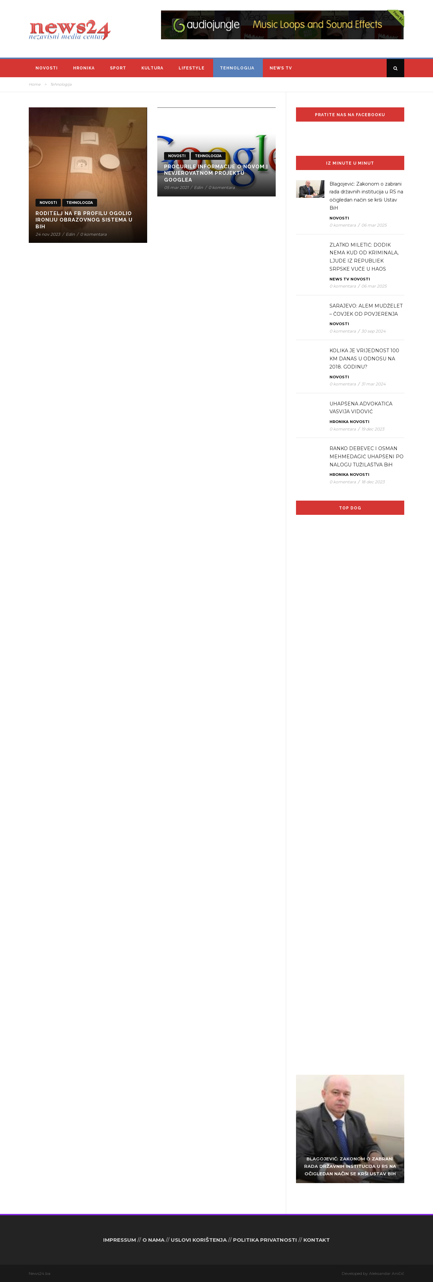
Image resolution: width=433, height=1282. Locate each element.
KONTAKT (316, 1240)
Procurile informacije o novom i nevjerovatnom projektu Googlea (216, 173)
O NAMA (153, 1240)
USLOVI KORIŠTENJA (199, 1240)
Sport (118, 68)
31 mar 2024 (373, 383)
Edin (70, 234)
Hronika (84, 68)
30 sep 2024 (373, 331)
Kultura (152, 68)
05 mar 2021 (176, 187)
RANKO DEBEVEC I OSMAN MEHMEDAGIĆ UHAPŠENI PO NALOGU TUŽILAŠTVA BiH (366, 456)
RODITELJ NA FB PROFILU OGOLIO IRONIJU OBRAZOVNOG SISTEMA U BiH (84, 220)
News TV (281, 68)
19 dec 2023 (372, 429)
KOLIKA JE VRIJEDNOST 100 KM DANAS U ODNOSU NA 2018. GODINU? (364, 359)
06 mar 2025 (374, 225)
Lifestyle (192, 68)
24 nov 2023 (48, 234)
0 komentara (93, 234)
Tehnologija (237, 68)
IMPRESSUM (119, 1240)
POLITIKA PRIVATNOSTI (265, 1240)
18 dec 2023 (373, 481)
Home (35, 84)
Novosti (47, 68)
